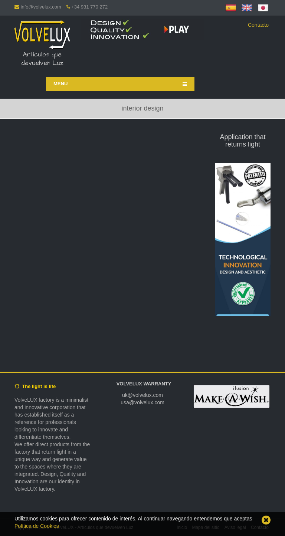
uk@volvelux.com (142, 395)
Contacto (258, 25)
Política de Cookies (36, 526)
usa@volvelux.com (142, 402)
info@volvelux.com (41, 7)
